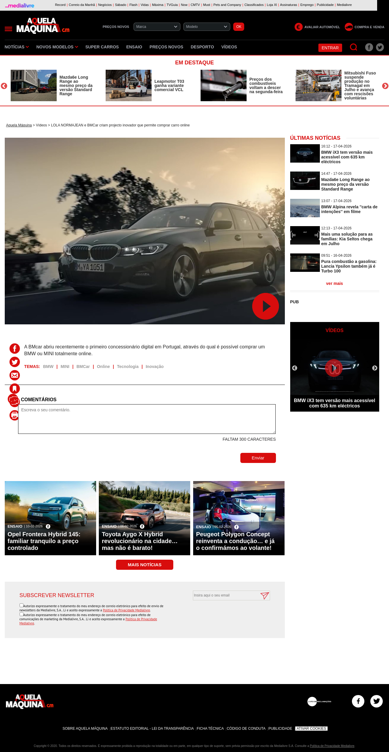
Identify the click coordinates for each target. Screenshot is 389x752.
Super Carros (102, 47)
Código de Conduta (246, 728)
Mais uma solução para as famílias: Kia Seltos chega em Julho (347, 239)
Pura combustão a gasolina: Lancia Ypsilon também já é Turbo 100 (349, 266)
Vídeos (229, 47)
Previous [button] (4, 86)
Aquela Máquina (19, 125)
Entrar (330, 47)
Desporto (202, 47)
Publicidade (280, 728)
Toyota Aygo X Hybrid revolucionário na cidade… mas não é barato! (140, 541)
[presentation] (225, 614)
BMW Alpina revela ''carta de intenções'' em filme (349, 209)
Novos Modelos (57, 47)
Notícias (17, 47)
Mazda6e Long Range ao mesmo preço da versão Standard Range (76, 85)
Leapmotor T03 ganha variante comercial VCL (169, 85)
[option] (52, 85)
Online (103, 366)
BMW (48, 366)
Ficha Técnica (210, 728)
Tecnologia (128, 366)
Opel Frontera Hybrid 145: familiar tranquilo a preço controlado (44, 541)
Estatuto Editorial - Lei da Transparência (152, 728)
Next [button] (385, 86)
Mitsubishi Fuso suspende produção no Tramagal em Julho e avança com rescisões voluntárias (360, 85)
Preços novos (166, 47)
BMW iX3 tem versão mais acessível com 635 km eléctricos (347, 157)
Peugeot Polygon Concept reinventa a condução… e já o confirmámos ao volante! (235, 541)
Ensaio (134, 47)
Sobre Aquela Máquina (85, 728)
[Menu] (8, 29)
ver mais (334, 283)
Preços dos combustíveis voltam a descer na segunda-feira (266, 85)
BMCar (83, 366)
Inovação (155, 366)
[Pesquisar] (354, 47)
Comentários (39, 399)
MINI (65, 366)
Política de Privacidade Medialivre (126, 610)
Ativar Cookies (311, 728)
